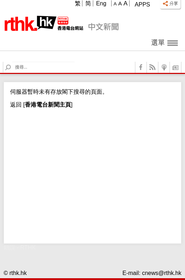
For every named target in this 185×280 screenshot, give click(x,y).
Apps (142, 4)
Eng (101, 3)
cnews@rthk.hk (161, 273)
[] (47, 105)
